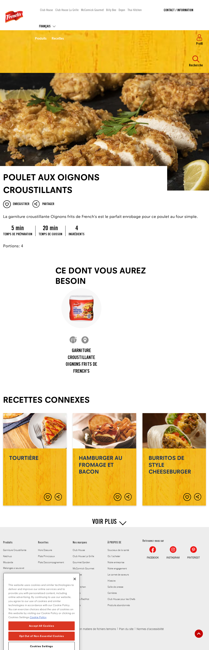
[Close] (74, 595)
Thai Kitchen (135, 10)
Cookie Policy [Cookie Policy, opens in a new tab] (38, 634)
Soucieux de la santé (118, 550)
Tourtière (35, 459)
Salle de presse (115, 587)
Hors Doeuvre (45, 550)
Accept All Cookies (41, 642)
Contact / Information (178, 10)
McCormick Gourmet (92, 10)
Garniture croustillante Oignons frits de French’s (81, 361)
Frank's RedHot (81, 599)
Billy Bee (111, 10)
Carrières (112, 593)
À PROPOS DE (114, 542)
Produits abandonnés (119, 605)
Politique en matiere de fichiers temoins (92, 629)
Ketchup (7, 556)
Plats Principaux (46, 556)
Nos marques (80, 542)
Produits (41, 38)
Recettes (58, 38)
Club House (46, 10)
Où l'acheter (114, 556)
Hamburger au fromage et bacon (104, 459)
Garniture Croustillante (14, 550)
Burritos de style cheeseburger (174, 459)
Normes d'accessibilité (150, 629)
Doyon (122, 10)
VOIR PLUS (104, 522)
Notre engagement (117, 568)
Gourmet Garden (81, 562)
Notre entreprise (116, 562)
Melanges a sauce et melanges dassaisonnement (13, 574)
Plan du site (126, 629)
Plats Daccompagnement (51, 562)
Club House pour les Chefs (121, 599)
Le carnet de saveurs (118, 574)
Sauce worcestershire (14, 585)
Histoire (112, 581)
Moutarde (8, 562)
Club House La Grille (67, 10)
